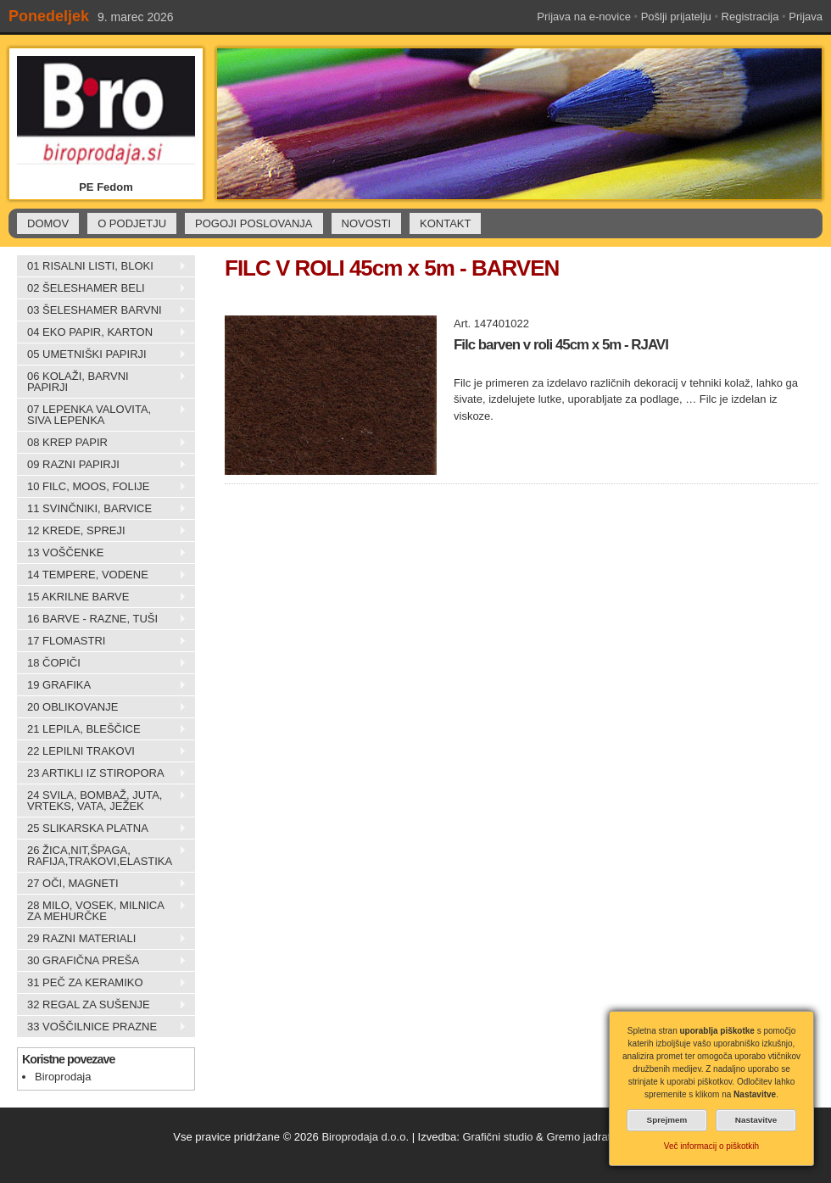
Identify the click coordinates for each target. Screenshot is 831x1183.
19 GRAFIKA (102, 685)
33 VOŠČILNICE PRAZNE (102, 1027)
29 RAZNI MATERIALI (102, 939)
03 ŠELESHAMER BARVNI (102, 310)
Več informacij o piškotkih (711, 1146)
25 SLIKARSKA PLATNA (102, 828)
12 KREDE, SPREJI (102, 531)
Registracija (750, 16)
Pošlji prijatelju (676, 16)
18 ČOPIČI (102, 663)
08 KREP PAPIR (102, 442)
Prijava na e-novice (584, 16)
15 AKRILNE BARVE (102, 597)
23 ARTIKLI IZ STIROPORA (102, 773)
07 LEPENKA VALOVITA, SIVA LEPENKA (102, 415)
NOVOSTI (367, 223)
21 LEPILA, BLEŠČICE (102, 729)
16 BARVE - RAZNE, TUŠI (102, 619)
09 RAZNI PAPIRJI (102, 465)
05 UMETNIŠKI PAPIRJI (102, 354)
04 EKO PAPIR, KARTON (102, 332)
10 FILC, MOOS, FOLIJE (102, 487)
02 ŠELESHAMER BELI (102, 288)
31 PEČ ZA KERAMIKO (102, 983)
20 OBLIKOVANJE (102, 707)
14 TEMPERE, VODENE (102, 575)
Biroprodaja (63, 1076)
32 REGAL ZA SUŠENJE (102, 1005)
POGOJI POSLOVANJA (253, 223)
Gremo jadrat (578, 1136)
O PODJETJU (132, 223)
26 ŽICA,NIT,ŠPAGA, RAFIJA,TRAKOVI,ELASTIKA (102, 856)
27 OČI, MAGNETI (102, 883)
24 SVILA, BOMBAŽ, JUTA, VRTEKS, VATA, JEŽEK (102, 800)
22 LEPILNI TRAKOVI (102, 751)
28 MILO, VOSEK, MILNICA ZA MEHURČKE (102, 911)
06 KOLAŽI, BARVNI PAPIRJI (102, 381)
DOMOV (48, 223)
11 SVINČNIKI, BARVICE (102, 509)
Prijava (806, 16)
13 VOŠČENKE (102, 553)
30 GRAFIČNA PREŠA (102, 961)
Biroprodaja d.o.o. (365, 1136)
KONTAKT (445, 223)
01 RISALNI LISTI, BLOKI (102, 266)
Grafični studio (497, 1136)
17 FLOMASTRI (102, 641)
